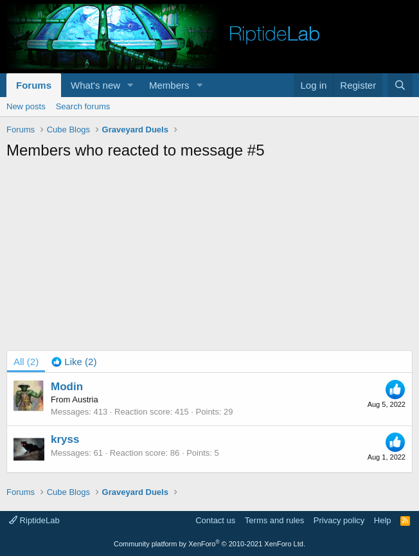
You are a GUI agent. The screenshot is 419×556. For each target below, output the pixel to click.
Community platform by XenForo (209, 544)
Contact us (215, 520)
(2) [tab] (26, 361)
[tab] (74, 361)
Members (169, 85)
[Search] (400, 85)
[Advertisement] (212, 257)
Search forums (83, 106)
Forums (33, 85)
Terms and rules (274, 520)
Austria (85, 399)
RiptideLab (34, 520)
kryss (65, 439)
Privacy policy (339, 520)
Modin (67, 387)
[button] (130, 85)
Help (382, 520)
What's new (95, 85)
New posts (26, 106)
